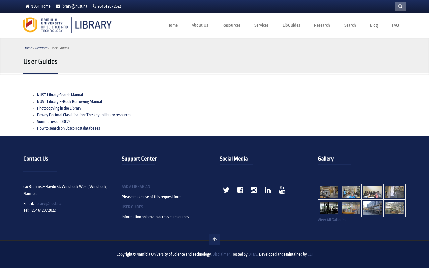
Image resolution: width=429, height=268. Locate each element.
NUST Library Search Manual (60, 95)
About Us (200, 25)
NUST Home (40, 6)
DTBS (252, 254)
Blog (374, 25)
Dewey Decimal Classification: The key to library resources (84, 115)
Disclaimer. (221, 254)
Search (350, 25)
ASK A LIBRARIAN (136, 187)
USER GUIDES (132, 207)
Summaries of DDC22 (53, 122)
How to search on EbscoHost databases (68, 128)
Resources (231, 25)
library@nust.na (74, 6)
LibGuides (291, 25)
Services (261, 25)
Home (172, 25)
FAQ (395, 25)
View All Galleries (332, 220)
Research (322, 25)
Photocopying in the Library (59, 108)
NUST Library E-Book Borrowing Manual (69, 102)
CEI (310, 254)
